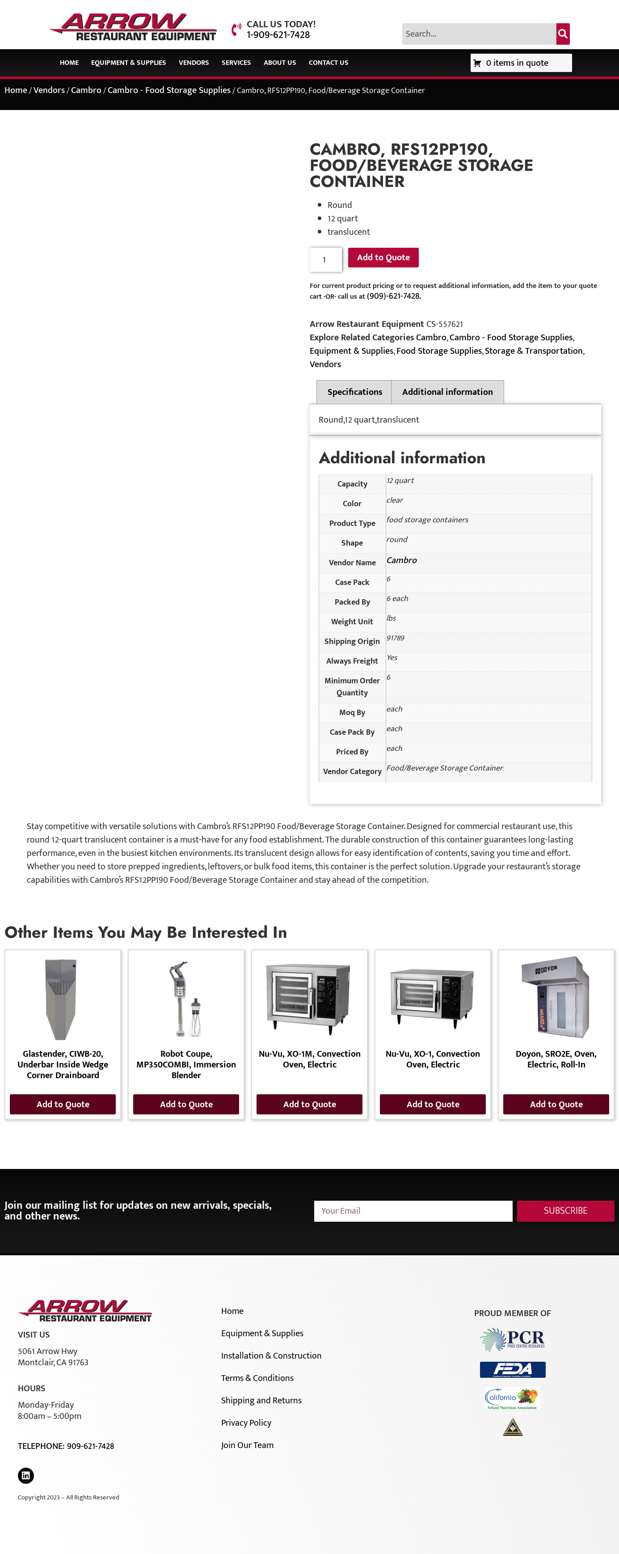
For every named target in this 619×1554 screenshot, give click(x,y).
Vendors (194, 63)
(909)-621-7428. (394, 296)
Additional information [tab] (447, 392)
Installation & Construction (271, 1355)
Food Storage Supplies (439, 351)
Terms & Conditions (257, 1378)
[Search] (563, 34)
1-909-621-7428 (278, 35)
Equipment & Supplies (128, 63)
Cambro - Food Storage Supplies (169, 90)
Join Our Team (247, 1445)
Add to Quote (383, 257)
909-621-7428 (90, 1446)
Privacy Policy (246, 1423)
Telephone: (42, 1446)
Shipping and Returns (261, 1400)
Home (69, 63)
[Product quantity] (326, 260)
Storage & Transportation (534, 351)
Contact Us (329, 63)
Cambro (86, 90)
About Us (280, 63)
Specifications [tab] (355, 392)
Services (236, 63)
